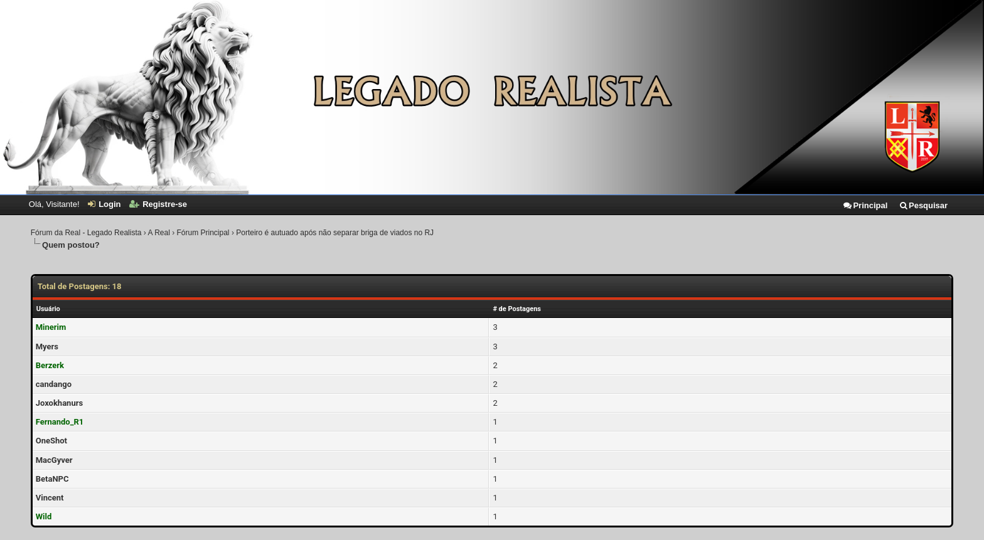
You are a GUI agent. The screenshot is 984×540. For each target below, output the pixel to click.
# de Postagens (517, 309)
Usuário (48, 309)
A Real (158, 232)
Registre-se (158, 204)
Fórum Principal (203, 232)
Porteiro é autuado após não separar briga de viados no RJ (335, 232)
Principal (864, 205)
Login (104, 204)
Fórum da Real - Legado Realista (86, 232)
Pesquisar (923, 205)
